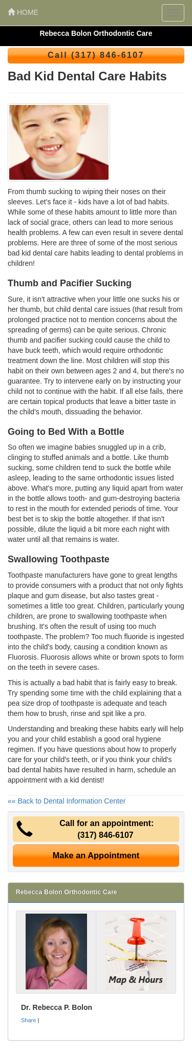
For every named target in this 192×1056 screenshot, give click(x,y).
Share (28, 1020)
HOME (23, 12)
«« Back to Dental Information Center (66, 801)
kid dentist (86, 780)
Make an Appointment (96, 855)
